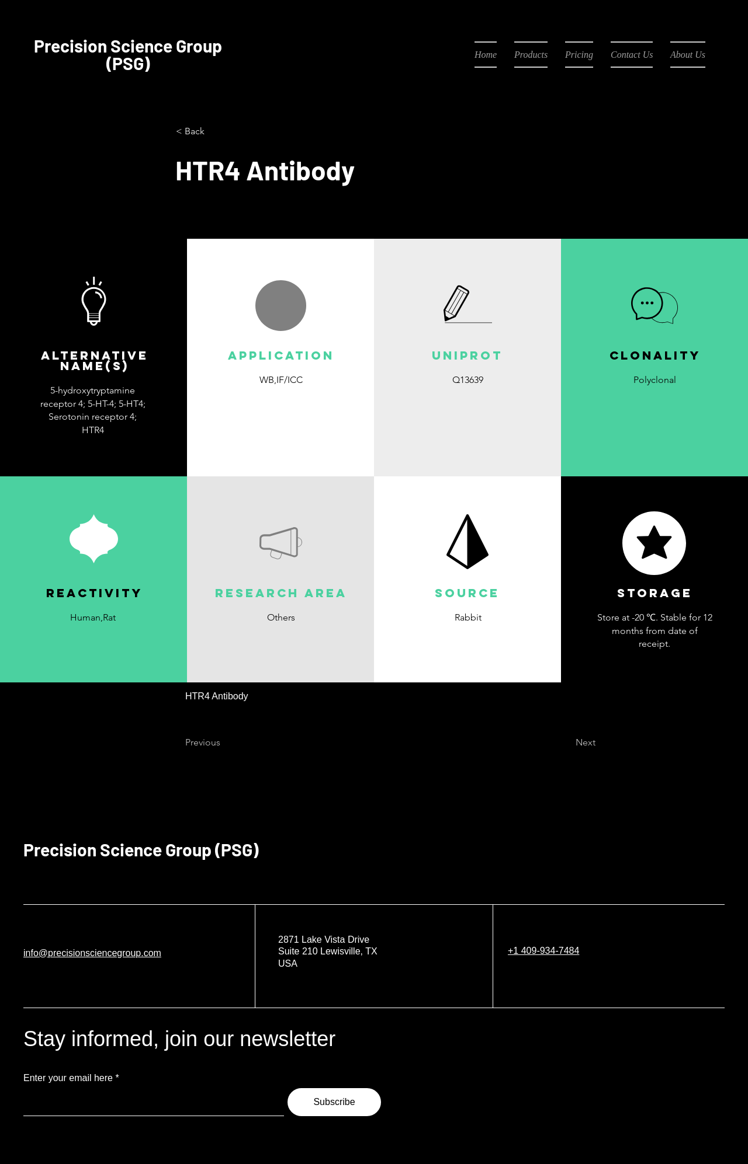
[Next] (566, 743)
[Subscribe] (334, 1102)
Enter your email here (68, 1078)
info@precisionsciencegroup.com (92, 953)
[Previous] (223, 743)
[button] (280, 407)
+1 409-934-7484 (543, 951)
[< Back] (214, 131)
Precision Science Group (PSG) (140, 849)
